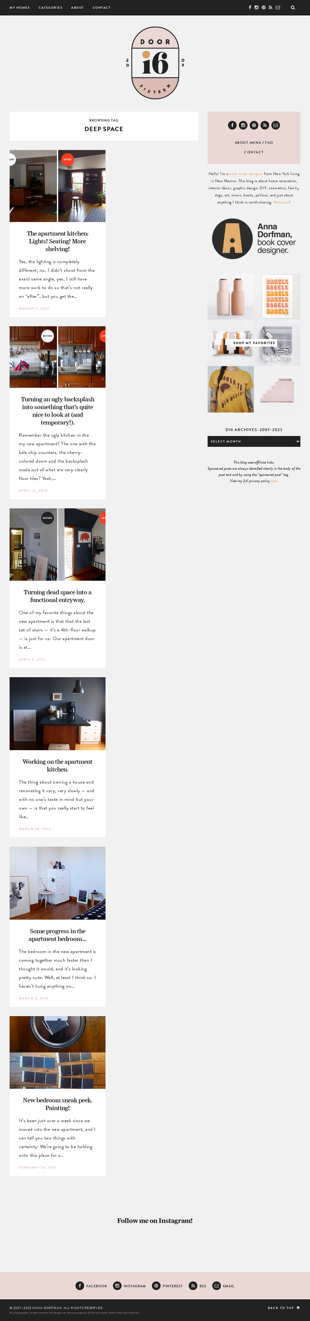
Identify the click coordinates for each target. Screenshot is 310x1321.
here (274, 481)
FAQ (269, 142)
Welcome (281, 202)
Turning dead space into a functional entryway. (58, 596)
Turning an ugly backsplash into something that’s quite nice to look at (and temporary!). (57, 410)
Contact (102, 7)
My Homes (20, 7)
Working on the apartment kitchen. (58, 765)
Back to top (284, 1308)
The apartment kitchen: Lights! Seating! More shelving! (57, 241)
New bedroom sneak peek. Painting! (58, 1104)
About (77, 7)
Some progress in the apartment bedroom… (58, 935)
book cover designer (246, 174)
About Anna (248, 142)
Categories (50, 7)
